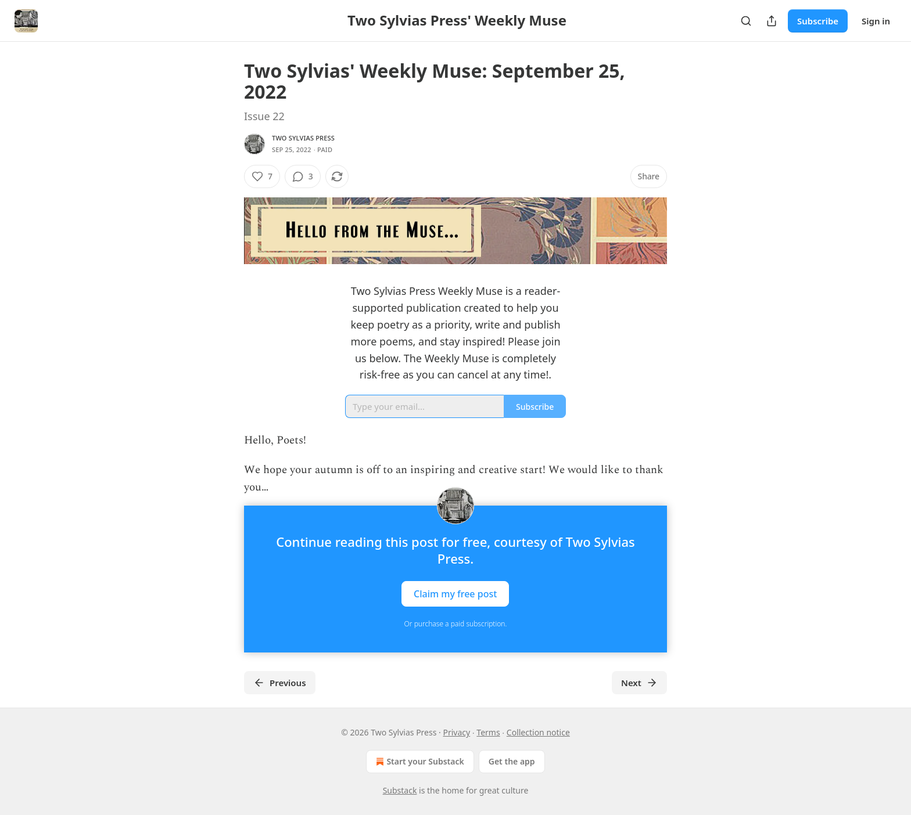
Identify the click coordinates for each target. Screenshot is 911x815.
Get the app (512, 761)
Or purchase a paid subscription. (455, 624)
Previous (279, 682)
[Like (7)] (262, 176)
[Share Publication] (771, 21)
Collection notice (538, 732)
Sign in (876, 21)
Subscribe (817, 21)
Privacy (456, 732)
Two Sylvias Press (303, 138)
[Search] (746, 21)
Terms (488, 732)
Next (639, 682)
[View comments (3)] (303, 176)
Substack (400, 790)
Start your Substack (419, 761)
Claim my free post (455, 593)
